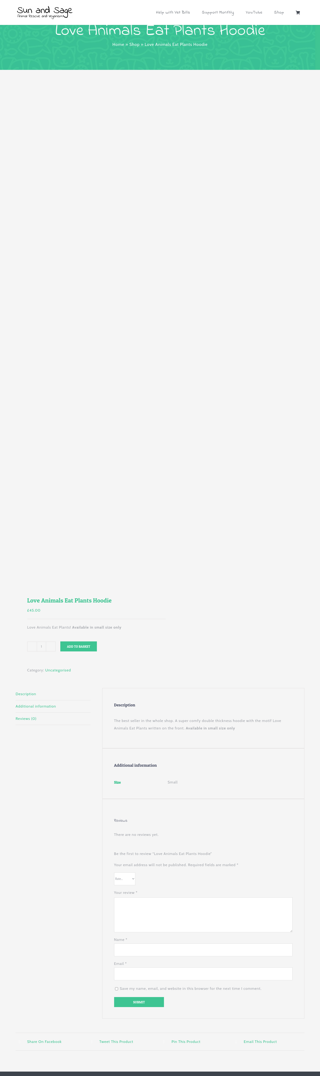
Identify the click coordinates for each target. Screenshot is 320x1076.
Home (118, 44)
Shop (134, 44)
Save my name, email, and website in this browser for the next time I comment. (191, 988)
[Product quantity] (41, 646)
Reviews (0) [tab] (26, 718)
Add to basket (78, 646)
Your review (126, 892)
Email (120, 963)
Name (120, 939)
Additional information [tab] (36, 706)
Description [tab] (26, 694)
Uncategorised (58, 670)
